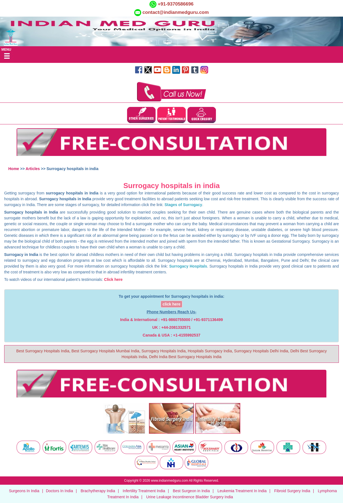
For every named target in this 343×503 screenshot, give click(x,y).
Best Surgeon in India (191, 491)
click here (171, 304)
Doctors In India (59, 491)
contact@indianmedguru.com (176, 12)
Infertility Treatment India (144, 491)
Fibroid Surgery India (292, 491)
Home (13, 168)
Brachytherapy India (98, 491)
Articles (33, 168)
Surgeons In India (24, 491)
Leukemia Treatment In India (242, 491)
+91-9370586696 (175, 4)
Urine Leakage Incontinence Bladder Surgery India (189, 497)
